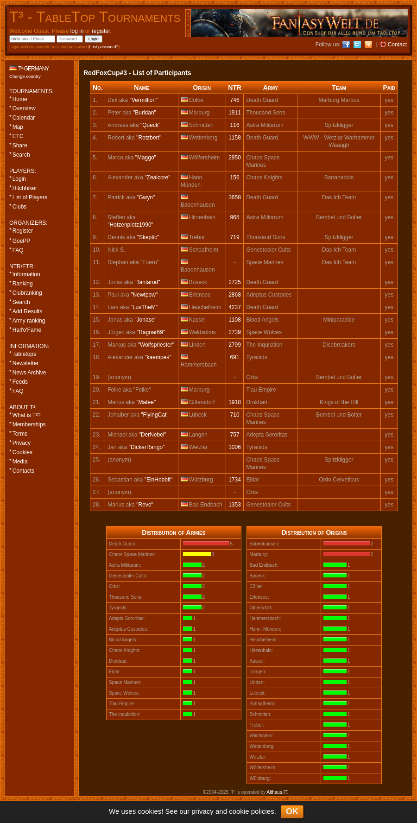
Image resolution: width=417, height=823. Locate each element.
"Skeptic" (148, 237)
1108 (234, 320)
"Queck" (150, 125)
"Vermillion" (144, 100)
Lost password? (104, 46)
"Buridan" (144, 112)
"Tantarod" (147, 282)
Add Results (28, 311)
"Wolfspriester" (156, 345)
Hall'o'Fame (27, 330)
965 (235, 217)
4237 (234, 307)
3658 (234, 197)
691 (235, 357)
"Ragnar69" (151, 332)
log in (77, 31)
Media (20, 461)
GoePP (22, 241)
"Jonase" (145, 320)
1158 (234, 137)
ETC (18, 136)
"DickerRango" (147, 447)
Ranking (23, 283)
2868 (234, 294)
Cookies (22, 452)
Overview (24, 108)
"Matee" (146, 402)
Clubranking (27, 293)
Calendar (24, 117)
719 (235, 237)
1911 (234, 112)
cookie (239, 811)
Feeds (20, 382)
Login (19, 179)
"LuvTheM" (144, 307)
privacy (202, 811)
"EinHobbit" (159, 479)
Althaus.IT (277, 792)
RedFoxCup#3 (105, 72)
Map (18, 127)
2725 (234, 282)
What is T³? (27, 415)
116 (235, 125)
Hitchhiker (25, 188)
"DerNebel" (152, 434)
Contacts (23, 471)
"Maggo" (145, 157)
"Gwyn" (146, 197)
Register (23, 231)
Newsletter (26, 363)
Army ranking (29, 320)
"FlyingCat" (154, 415)
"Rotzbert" (148, 137)
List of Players (30, 197)
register (101, 31)
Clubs (20, 206)
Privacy (22, 443)
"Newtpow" (144, 294)
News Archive (29, 372)
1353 (234, 504)
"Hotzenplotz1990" (130, 225)
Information (26, 274)
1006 (234, 447)
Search (21, 155)
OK (292, 811)
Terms (20, 433)
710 (235, 415)
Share (20, 145)
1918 (234, 402)
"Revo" (144, 504)
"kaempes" (158, 357)
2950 (234, 157)
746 (235, 100)
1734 (234, 479)
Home (20, 99)
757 (235, 434)
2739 (234, 332)
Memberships (29, 424)
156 (235, 177)
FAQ (18, 250)
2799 (234, 345)
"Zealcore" (157, 177)
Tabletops (24, 354)
